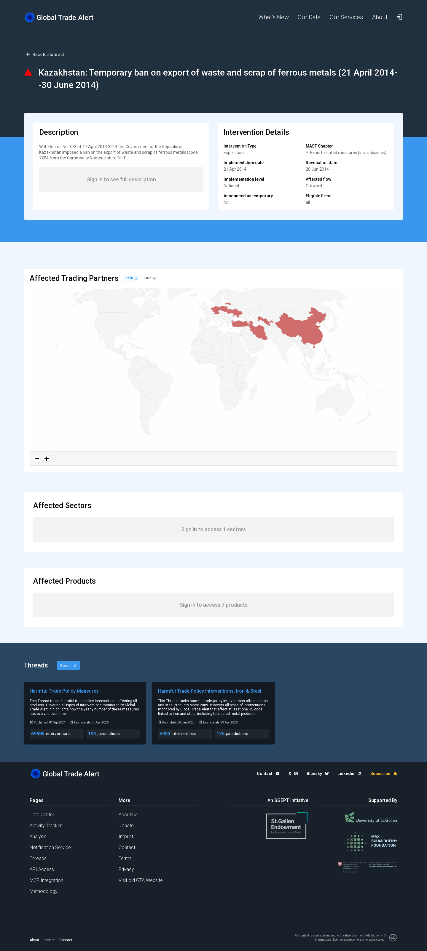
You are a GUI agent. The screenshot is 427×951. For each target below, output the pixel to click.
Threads (38, 858)
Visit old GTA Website (141, 880)
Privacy (126, 869)
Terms (125, 858)
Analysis (38, 836)
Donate (126, 825)
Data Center (42, 814)
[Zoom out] (37, 458)
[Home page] (64, 17)
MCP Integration (46, 880)
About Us (128, 814)
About (34, 940)
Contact (127, 847)
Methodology (44, 891)
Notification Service (50, 847)
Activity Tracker (46, 825)
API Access (42, 869)
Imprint (126, 836)
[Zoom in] (46, 458)
